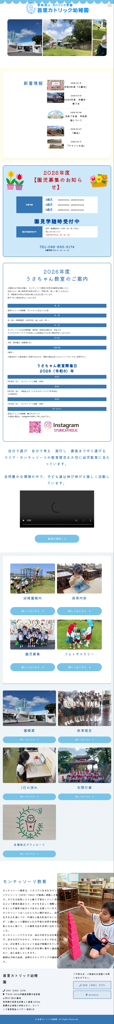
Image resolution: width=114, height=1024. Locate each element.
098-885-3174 (54, 232)
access (92, 994)
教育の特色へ (57, 538)
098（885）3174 (92, 985)
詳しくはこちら (33, 611)
